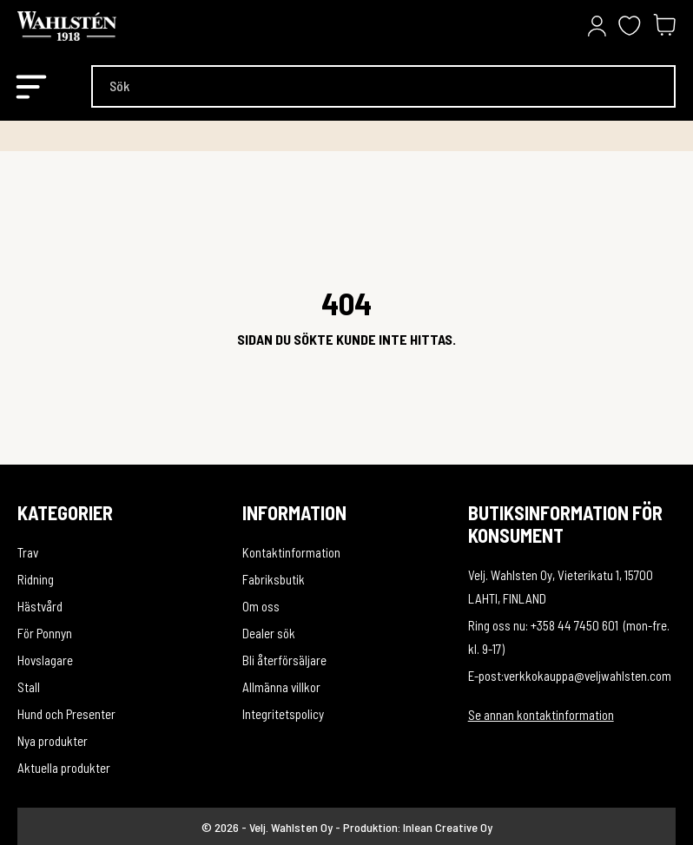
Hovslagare (45, 660)
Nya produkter (52, 741)
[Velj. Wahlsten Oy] (104, 26)
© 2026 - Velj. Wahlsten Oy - (272, 827)
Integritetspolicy (283, 714)
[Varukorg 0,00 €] (664, 26)
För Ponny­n (44, 633)
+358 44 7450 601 (574, 625)
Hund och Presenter (66, 714)
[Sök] (383, 86)
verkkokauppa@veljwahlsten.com (587, 675)
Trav (27, 552)
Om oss (261, 606)
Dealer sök (268, 633)
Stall (28, 687)
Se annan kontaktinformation (541, 715)
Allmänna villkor (281, 687)
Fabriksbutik (273, 579)
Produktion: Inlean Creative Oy (417, 827)
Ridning (35, 579)
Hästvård (40, 606)
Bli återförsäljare (284, 660)
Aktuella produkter (63, 768)
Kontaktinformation (291, 552)
